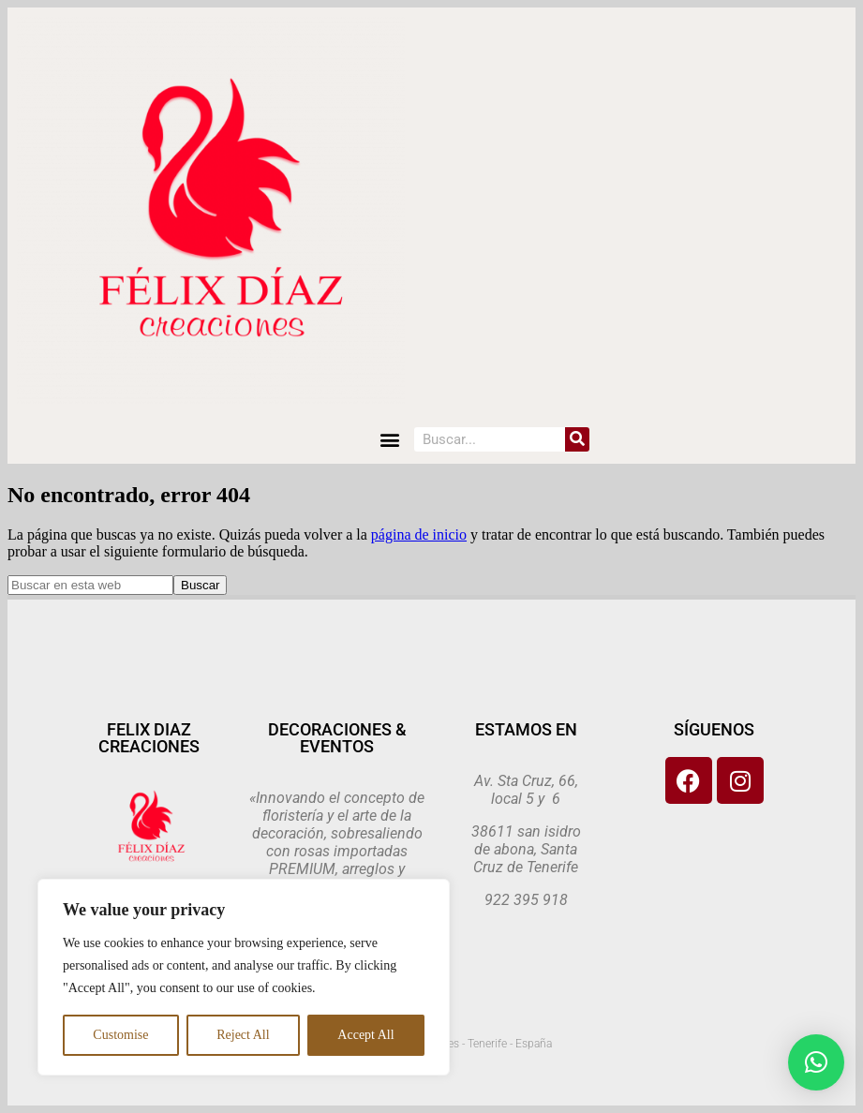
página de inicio (419, 534)
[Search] (577, 439)
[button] (389, 438)
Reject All (242, 1035)
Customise (120, 1035)
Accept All (365, 1035)
